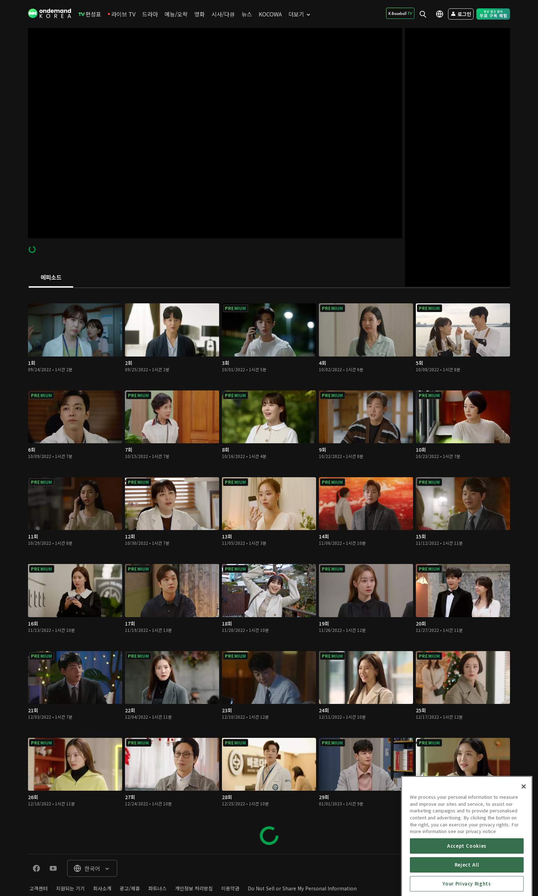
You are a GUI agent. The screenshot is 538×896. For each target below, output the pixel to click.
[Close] (523, 825)
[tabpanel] (269, 571)
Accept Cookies (467, 885)
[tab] (51, 278)
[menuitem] (89, 14)
